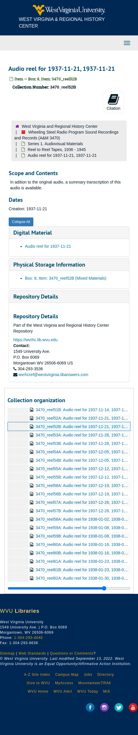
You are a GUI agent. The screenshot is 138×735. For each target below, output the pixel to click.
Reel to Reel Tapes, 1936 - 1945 (57, 149)
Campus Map (67, 675)
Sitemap (7, 653)
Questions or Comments (71, 653)
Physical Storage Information (49, 264)
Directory (105, 675)
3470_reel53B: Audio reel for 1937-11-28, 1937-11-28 (84, 443)
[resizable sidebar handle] (69, 588)
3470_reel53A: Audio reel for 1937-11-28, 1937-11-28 (84, 435)
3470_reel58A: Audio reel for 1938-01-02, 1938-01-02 (84, 519)
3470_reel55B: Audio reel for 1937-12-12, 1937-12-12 (84, 477)
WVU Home (38, 691)
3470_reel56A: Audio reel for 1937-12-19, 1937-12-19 (84, 485)
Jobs (88, 675)
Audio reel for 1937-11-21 (48, 246)
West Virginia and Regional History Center (60, 126)
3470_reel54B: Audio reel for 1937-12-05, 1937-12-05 (84, 460)
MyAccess (64, 683)
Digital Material (32, 232)
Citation (113, 102)
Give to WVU (38, 683)
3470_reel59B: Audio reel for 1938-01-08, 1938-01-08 (84, 536)
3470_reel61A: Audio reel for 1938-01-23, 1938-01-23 (84, 561)
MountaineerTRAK (94, 683)
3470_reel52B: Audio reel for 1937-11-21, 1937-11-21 (84, 426)
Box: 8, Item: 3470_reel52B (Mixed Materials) (65, 278)
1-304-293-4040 (28, 638)
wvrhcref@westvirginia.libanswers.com (53, 374)
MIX (106, 691)
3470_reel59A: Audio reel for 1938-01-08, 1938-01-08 (84, 527)
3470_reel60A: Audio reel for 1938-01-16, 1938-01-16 (84, 544)
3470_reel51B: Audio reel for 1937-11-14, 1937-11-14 (84, 409)
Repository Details (35, 296)
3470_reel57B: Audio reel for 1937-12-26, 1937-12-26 (84, 510)
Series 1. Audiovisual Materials (55, 143)
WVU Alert (63, 691)
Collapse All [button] (21, 222)
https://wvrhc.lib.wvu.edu (35, 339)
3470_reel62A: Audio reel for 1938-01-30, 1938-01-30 (84, 578)
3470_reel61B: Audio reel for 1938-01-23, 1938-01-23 (84, 569)
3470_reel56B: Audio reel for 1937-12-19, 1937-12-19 (84, 494)
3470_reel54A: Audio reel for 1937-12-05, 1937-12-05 (84, 452)
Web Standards (32, 653)
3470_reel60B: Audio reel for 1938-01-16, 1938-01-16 (84, 553)
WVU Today (87, 691)
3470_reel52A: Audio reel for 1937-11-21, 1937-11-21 (84, 418)
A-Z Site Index (37, 675)
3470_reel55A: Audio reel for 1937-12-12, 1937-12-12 (84, 468)
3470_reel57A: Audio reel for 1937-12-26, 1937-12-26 (84, 502)
